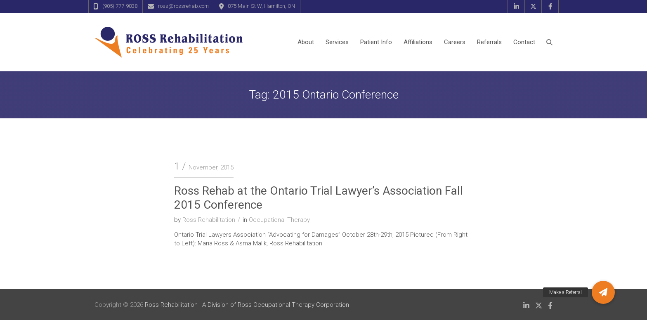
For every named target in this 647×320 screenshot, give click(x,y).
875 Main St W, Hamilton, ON (261, 6)
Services (337, 42)
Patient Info (376, 42)
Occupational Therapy (279, 220)
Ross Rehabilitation (208, 220)
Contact (524, 42)
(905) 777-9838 (119, 6)
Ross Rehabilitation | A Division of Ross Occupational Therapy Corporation (247, 304)
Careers (454, 42)
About (306, 42)
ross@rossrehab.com (183, 6)
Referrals (489, 42)
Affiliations (418, 42)
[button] (603, 292)
